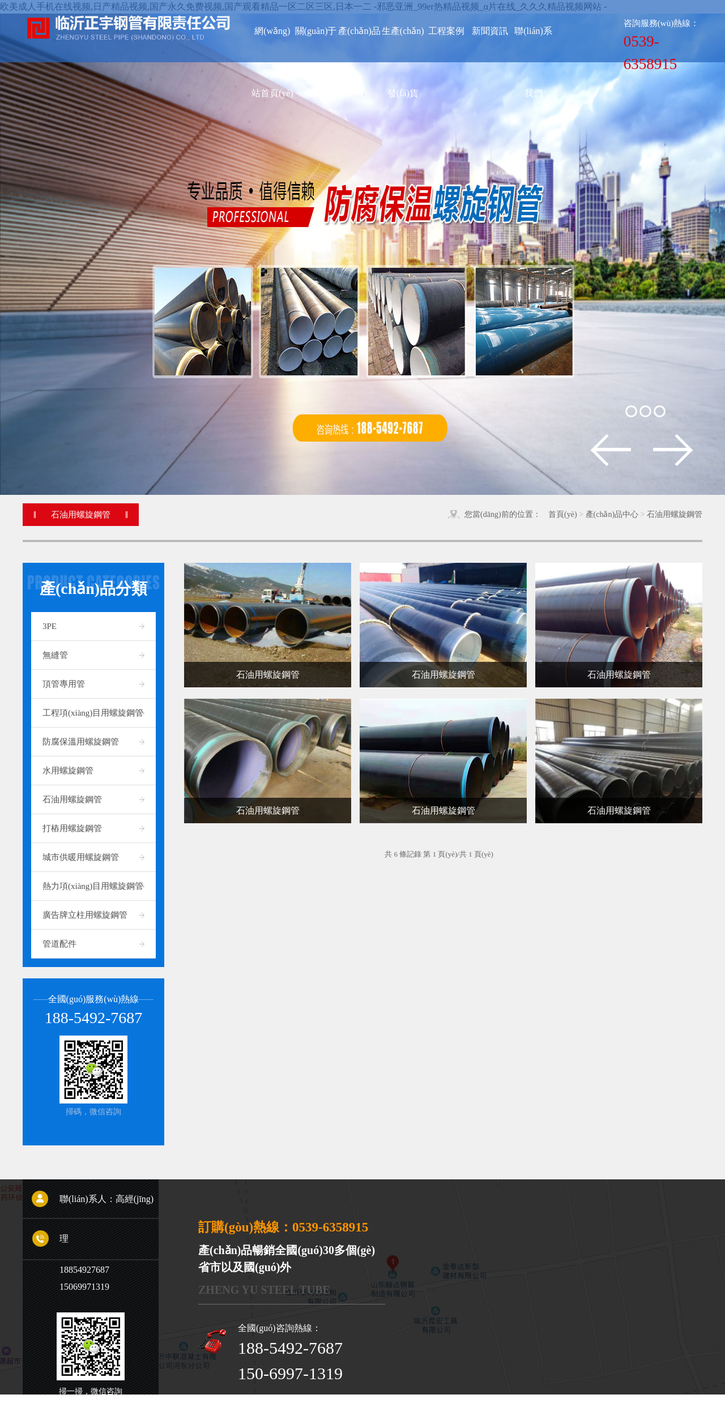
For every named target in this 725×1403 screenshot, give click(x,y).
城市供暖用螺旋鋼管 (80, 857)
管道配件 (59, 943)
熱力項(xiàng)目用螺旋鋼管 (92, 886)
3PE (49, 626)
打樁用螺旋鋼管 (72, 828)
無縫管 (55, 655)
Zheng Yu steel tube (264, 1290)
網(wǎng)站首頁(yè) (272, 44)
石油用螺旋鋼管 (674, 514)
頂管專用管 (63, 683)
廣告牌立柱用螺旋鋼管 (84, 914)
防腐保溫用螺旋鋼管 (80, 741)
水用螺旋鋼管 (67, 770)
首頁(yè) (562, 514)
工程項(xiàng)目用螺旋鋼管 (92, 712)
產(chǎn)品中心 (612, 514)
